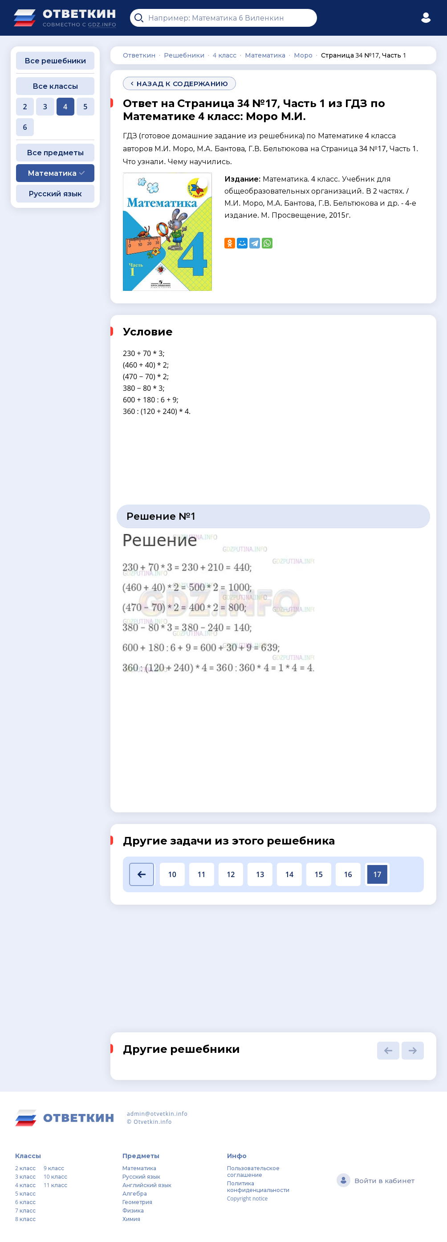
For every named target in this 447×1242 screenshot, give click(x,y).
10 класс (55, 1176)
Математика (139, 1168)
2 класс (25, 1168)
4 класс (25, 1185)
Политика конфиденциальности (258, 1187)
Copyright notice (247, 1198)
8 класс (25, 1219)
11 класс (55, 1185)
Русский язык (54, 194)
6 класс (25, 1202)
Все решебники (55, 61)
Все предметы (55, 152)
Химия (131, 1219)
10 (172, 874)
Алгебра (134, 1193)
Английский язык (146, 1185)
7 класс (25, 1210)
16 (348, 874)
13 (260, 874)
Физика (133, 1210)
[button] (141, 874)
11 (201, 874)
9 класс (54, 1168)
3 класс (25, 1176)
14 (289, 874)
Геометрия (137, 1202)
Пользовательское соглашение (253, 1171)
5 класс (25, 1193)
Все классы (55, 86)
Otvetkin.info (153, 1122)
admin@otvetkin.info (157, 1114)
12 (231, 874)
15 (319, 874)
